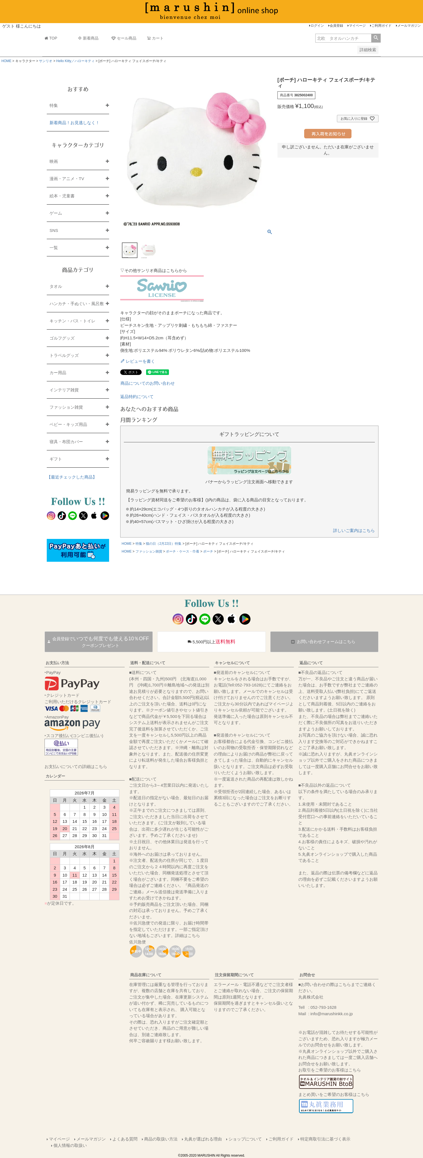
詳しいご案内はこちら (354, 530)
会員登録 (336, 26)
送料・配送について (147, 663)
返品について (311, 663)
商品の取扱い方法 (161, 1139)
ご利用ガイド (382, 26)
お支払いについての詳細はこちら (76, 766)
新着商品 (88, 38)
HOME (6, 61)
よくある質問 (124, 1139)
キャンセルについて (232, 663)
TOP (51, 38)
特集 (139, 544)
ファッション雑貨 (149, 551)
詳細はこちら (187, 935)
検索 (375, 38)
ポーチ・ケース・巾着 (182, 551)
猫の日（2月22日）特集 (163, 544)
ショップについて (245, 1139)
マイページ (357, 26)
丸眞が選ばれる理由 (203, 1139)
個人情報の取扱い (70, 1145)
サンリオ (45, 61)
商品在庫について (145, 975)
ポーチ (208, 551)
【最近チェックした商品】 (72, 477)
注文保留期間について (234, 975)
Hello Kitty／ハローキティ (75, 61)
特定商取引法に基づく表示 (325, 1139)
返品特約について (137, 396)
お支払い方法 (57, 663)
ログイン (317, 26)
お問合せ (307, 975)
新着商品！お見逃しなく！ (75, 122)
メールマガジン (409, 26)
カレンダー (55, 776)
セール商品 (123, 38)
